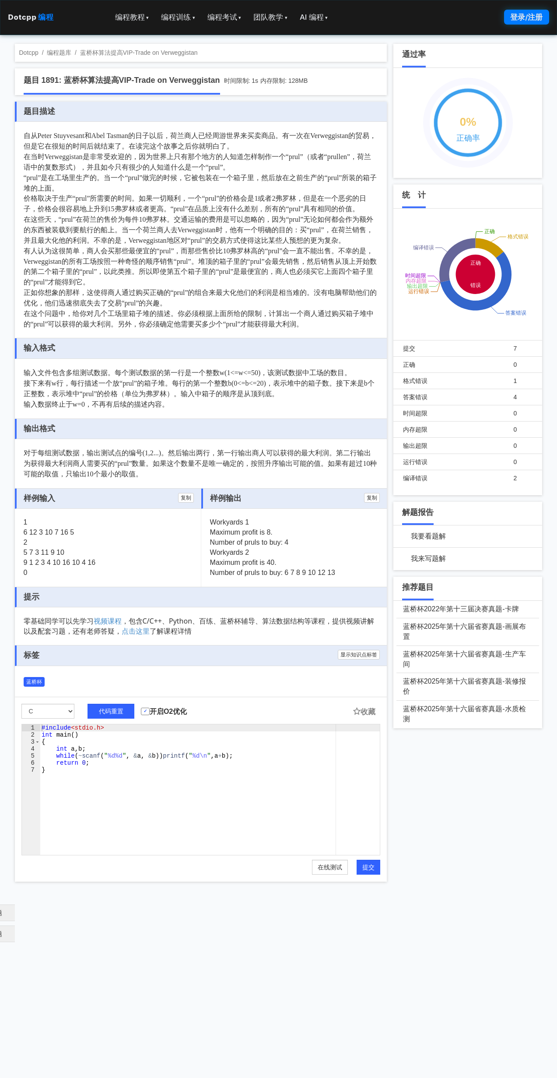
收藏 (364, 712)
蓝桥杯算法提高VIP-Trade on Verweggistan (139, 52)
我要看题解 (428, 536)
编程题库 (59, 52)
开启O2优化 (168, 711)
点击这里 (136, 631)
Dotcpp (31, 17)
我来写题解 (428, 558)
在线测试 (330, 867)
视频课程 (108, 621)
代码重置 (111, 711)
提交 (368, 867)
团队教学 (270, 17)
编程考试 (224, 17)
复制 (186, 498)
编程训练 (178, 17)
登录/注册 (526, 17)
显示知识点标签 (358, 655)
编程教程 (132, 17)
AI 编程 (314, 17)
